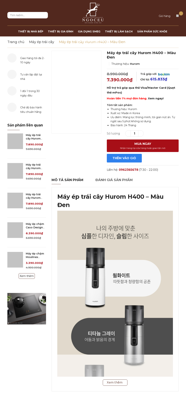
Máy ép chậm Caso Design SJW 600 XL (35, 227)
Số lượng (113, 133)
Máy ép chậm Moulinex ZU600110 (35, 257)
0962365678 (128, 170)
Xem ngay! (156, 98)
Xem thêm (27, 276)
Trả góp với (155, 74)
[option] (76, 92)
